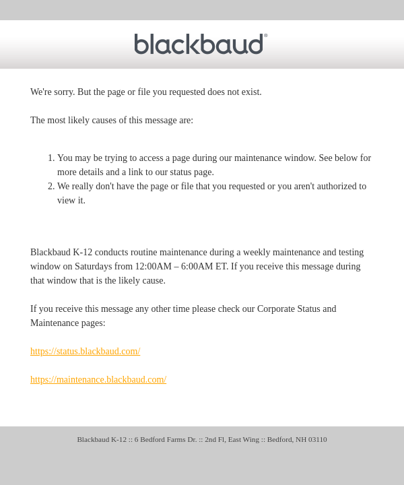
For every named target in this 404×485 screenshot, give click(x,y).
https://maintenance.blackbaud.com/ (98, 380)
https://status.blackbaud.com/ (85, 351)
